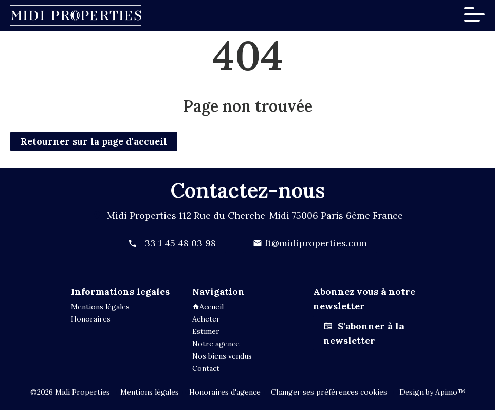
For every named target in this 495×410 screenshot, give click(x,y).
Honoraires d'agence (225, 392)
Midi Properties (141, 215)
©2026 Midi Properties (70, 392)
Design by (431, 392)
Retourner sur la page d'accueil (94, 141)
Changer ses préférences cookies (329, 392)
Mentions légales (149, 392)
